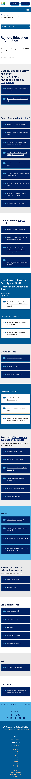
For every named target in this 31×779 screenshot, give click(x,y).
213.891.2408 (15, 745)
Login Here (7, 82)
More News (14, 717)
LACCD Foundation (15, 772)
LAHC (15, 754)
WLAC (15, 766)
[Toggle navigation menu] (15, 26)
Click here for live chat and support (14, 439)
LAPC (15, 758)
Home (1, 14)
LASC (15, 760)
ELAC (15, 750)
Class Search (15, 770)
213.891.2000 (15, 739)
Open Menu (28, 9)
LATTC (15, 762)
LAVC (15, 764)
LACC (15, 752)
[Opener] (29, 719)
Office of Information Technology (11, 16)
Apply (14, 4)
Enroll (25, 4)
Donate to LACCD (15, 774)
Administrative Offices (9, 14)
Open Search (23, 9)
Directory (15, 776)
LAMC (15, 756)
